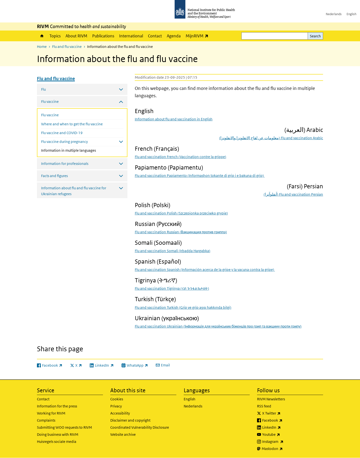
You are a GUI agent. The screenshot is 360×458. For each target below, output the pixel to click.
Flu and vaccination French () (180, 156)
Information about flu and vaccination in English (174, 119)
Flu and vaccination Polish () (181, 213)
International (131, 36)
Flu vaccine (50, 115)
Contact (155, 36)
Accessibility (120, 413)
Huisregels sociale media (56, 441)
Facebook (285, 420)
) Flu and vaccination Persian (293, 194)
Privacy (116, 406)
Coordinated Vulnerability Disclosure (139, 427)
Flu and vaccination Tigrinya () (172, 288)
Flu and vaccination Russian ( (181, 232)
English (351, 14)
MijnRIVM (198, 36)
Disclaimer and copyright (130, 420)
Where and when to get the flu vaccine (72, 124)
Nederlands (334, 14)
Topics (55, 36)
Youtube (284, 434)
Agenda (174, 36)
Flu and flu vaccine (67, 46)
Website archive (123, 434)
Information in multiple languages (79, 150)
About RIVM (76, 36)
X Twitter (284, 413)
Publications (103, 36)
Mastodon (285, 449)
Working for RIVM (51, 413)
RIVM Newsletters (271, 399)
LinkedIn (284, 427)
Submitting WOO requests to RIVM (64, 427)
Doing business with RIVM (57, 434)
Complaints (46, 420)
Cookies (116, 399)
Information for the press (57, 406)
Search (315, 36)
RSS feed (264, 406)
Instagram (285, 442)
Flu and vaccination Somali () (172, 250)
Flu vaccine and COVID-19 (62, 132)
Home (42, 36)
